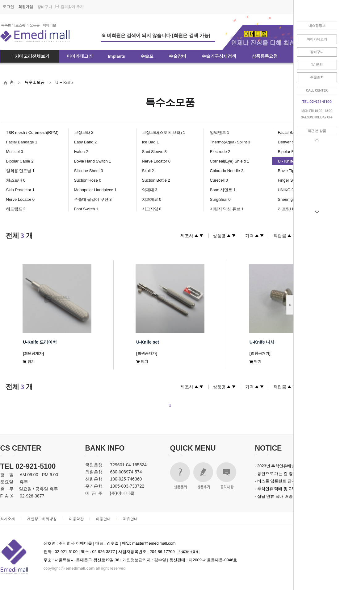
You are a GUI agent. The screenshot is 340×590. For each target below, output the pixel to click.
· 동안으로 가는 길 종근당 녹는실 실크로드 (293, 473)
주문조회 (317, 77)
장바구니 (44, 7)
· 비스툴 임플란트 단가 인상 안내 (284, 481)
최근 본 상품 (317, 131)
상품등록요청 (265, 56)
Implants (116, 56)
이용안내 (103, 518)
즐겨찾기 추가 (72, 7)
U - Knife (64, 82)
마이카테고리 (80, 56)
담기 (29, 361)
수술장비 (177, 56)
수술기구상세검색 (219, 56)
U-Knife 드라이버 (40, 342)
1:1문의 (317, 65)
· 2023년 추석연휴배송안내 (279, 466)
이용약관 (76, 518)
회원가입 (25, 7)
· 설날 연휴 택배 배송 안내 (278, 496)
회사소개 (7, 518)
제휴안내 (130, 518)
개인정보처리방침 (42, 518)
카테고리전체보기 (32, 56)
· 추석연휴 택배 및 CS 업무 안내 (284, 488)
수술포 (147, 56)
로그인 (8, 7)
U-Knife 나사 (262, 342)
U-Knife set (147, 342)
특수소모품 (34, 82)
